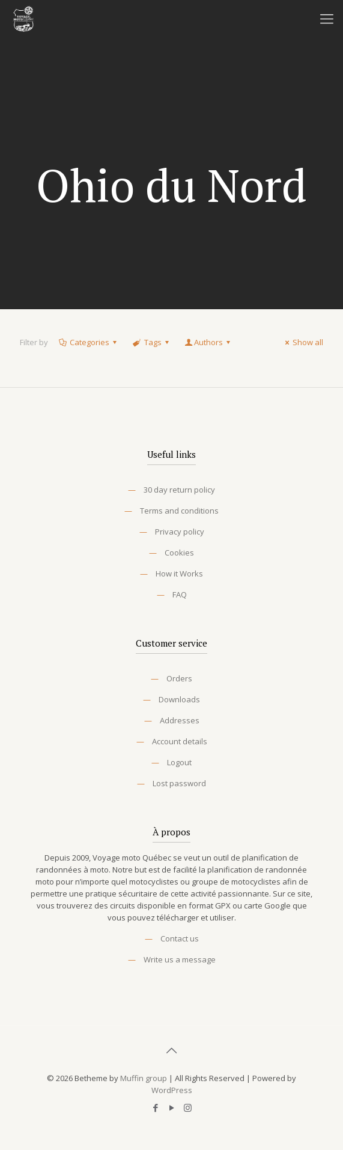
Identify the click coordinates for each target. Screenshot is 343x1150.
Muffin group (143, 1078)
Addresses (179, 720)
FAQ (179, 594)
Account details (179, 741)
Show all (302, 342)
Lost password (179, 783)
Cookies (179, 552)
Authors (208, 342)
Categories (88, 342)
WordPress (171, 1090)
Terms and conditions (179, 510)
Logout (179, 762)
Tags (151, 342)
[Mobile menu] (327, 18)
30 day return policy (179, 489)
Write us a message (180, 959)
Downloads (179, 699)
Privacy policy (179, 531)
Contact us (179, 938)
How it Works (179, 573)
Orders (179, 678)
